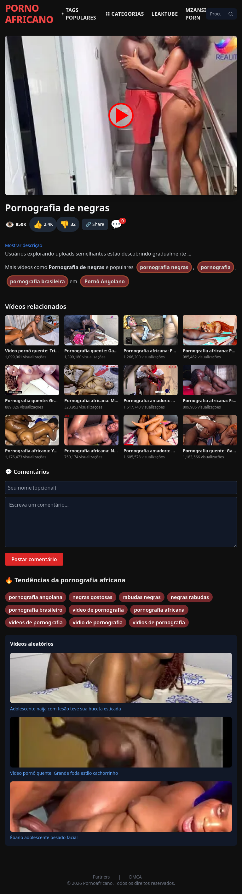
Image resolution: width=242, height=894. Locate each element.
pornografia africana (159, 609)
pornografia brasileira (37, 281)
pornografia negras (164, 267)
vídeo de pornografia (98, 609)
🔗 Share (95, 224)
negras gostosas (92, 597)
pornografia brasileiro (35, 609)
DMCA (135, 877)
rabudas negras (142, 597)
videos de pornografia (36, 622)
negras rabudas (190, 597)
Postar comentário (34, 559)
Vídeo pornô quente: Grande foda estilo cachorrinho (64, 773)
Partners (102, 877)
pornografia (216, 267)
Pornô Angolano (104, 281)
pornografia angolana (35, 597)
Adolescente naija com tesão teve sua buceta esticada (65, 709)
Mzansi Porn (196, 14)
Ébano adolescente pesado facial (44, 837)
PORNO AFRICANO (29, 14)
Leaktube (165, 13)
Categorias (124, 13)
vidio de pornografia (98, 622)
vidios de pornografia (159, 622)
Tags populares (78, 14)
